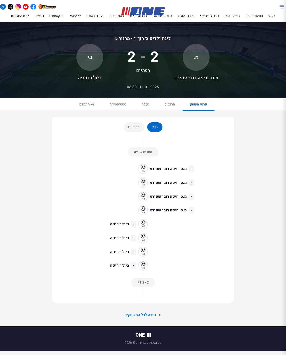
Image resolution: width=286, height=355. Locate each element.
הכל (155, 130)
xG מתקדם (87, 108)
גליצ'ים (39, 19)
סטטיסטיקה (118, 108)
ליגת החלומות (20, 19)
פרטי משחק (198, 110)
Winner (75, 19)
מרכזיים (134, 130)
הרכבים (169, 108)
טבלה (145, 108)
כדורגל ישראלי (209, 19)
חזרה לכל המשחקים (143, 319)
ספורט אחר (116, 19)
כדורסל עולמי (138, 19)
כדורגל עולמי (186, 19)
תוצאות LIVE (254, 19)
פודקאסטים (56, 19)
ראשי (271, 19)
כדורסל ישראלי (162, 19)
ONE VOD (232, 19)
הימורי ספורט (94, 19)
